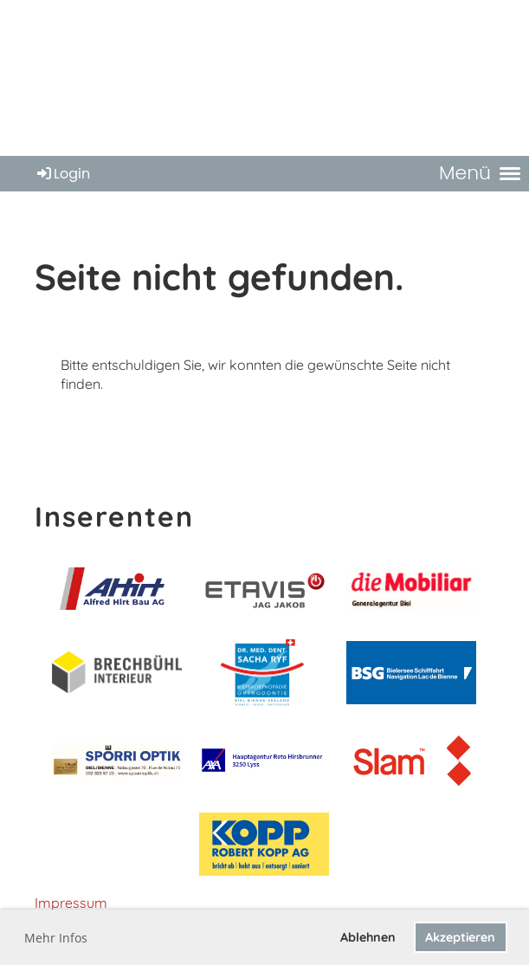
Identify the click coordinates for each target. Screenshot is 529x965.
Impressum (71, 902)
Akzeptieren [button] (460, 937)
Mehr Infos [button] (55, 937)
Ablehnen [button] (368, 937)
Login (62, 174)
